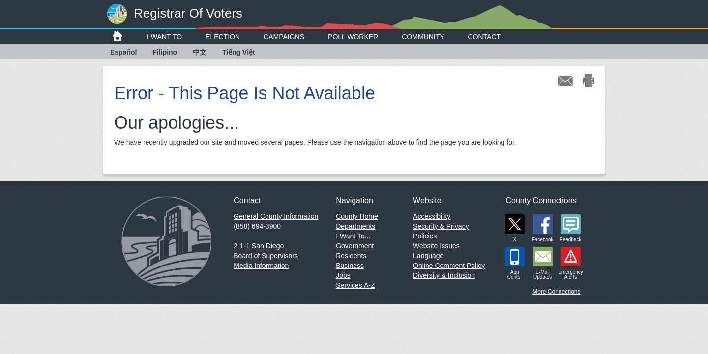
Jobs (343, 275)
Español (123, 52)
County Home (357, 216)
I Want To (164, 37)
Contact (484, 37)
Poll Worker (353, 37)
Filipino (164, 52)
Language (428, 256)
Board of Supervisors (266, 256)
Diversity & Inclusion (444, 275)
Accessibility (431, 216)
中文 (199, 52)
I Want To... (353, 236)
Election (223, 37)
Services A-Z (355, 285)
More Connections (556, 291)
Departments (355, 226)
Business (350, 265)
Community (423, 37)
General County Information (276, 216)
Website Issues (436, 246)
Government (355, 246)
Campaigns (284, 37)
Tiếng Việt (238, 52)
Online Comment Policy (449, 265)
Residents (351, 256)
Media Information (261, 265)
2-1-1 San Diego (259, 246)
